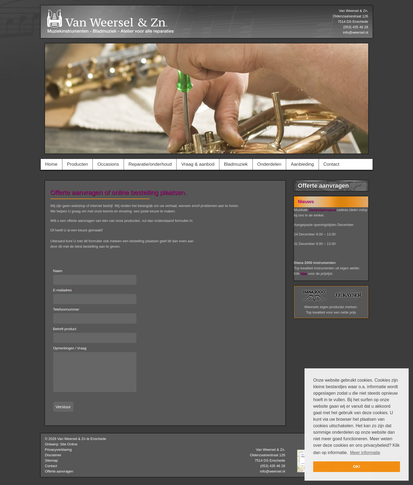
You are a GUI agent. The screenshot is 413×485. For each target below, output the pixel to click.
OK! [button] (356, 466)
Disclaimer (53, 455)
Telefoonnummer (66, 309)
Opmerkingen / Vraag (70, 348)
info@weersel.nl (355, 32)
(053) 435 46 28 (272, 466)
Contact (51, 466)
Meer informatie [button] (365, 452)
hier (303, 274)
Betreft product (64, 329)
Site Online (69, 444)
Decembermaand (322, 210)
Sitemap (51, 460)
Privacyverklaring (58, 450)
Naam (58, 271)
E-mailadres (63, 290)
